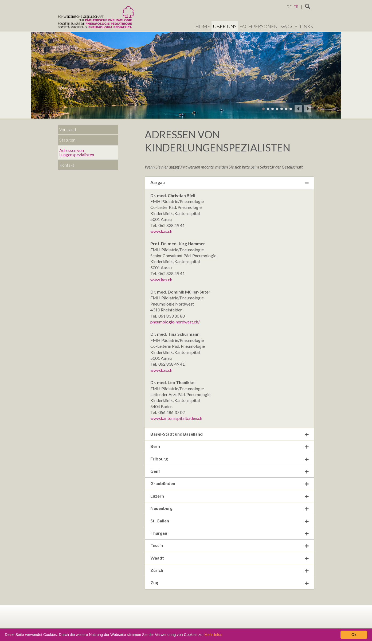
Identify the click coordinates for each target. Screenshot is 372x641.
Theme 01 (263, 109)
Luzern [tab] (157, 495)
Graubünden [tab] (162, 483)
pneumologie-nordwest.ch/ (175, 321)
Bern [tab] (155, 446)
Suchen (307, 6)
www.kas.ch (161, 231)
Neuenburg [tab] (161, 508)
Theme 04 (277, 109)
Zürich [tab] (156, 570)
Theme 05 (281, 109)
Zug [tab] (154, 582)
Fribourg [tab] (159, 458)
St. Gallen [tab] (159, 520)
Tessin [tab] (156, 545)
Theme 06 (286, 109)
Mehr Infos (213, 634)
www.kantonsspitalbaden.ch (176, 418)
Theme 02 (268, 109)
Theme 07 (290, 109)
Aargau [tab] (157, 182)
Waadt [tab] (157, 557)
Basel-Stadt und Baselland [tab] (176, 433)
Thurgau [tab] (158, 533)
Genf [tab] (155, 471)
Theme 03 (272, 109)
